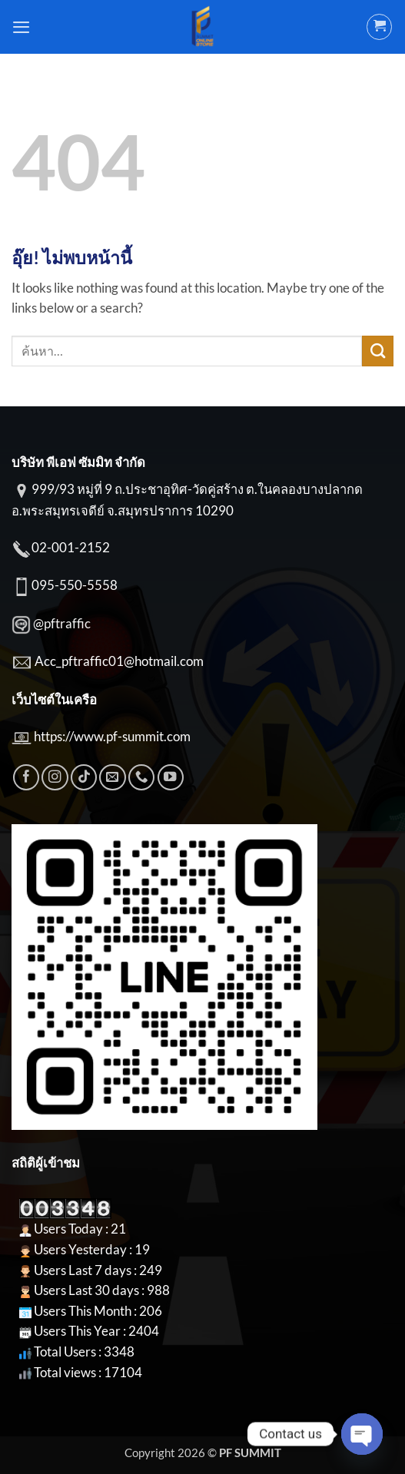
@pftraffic (62, 623)
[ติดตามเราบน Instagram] (54, 777)
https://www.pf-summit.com (112, 736)
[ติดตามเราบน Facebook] (26, 777)
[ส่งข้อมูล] (377, 351)
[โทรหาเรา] (141, 777)
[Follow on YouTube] (171, 777)
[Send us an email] (112, 777)
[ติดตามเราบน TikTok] (84, 777)
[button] (21, 27)
